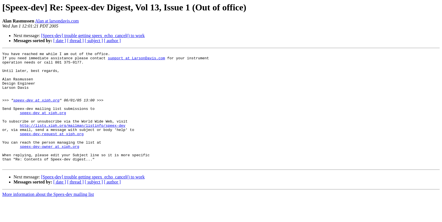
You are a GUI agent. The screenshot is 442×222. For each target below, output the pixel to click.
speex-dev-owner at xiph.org (49, 165)
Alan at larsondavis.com (57, 21)
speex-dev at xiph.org (36, 110)
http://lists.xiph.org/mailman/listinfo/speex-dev (72, 140)
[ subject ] (94, 40)
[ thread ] (75, 40)
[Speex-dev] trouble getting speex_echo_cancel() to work (93, 35)
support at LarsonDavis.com (136, 59)
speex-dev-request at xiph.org (51, 150)
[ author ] (112, 40)
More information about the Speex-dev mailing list (48, 217)
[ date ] (59, 40)
